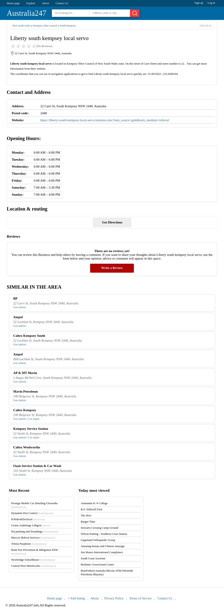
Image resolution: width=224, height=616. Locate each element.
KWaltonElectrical (28, 519)
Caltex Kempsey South (29, 335)
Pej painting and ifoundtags (34, 531)
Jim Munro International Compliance (102, 552)
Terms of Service (140, 598)
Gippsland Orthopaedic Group (98, 540)
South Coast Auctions (93, 558)
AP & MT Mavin (25, 373)
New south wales (21, 25)
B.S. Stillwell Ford (91, 509)
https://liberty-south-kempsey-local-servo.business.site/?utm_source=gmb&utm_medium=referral (104, 120)
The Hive (86, 515)
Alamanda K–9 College (94, 503)
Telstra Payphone (29, 543)
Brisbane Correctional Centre (97, 564)
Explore (30, 3)
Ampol (18, 317)
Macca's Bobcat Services (33, 537)
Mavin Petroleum (25, 391)
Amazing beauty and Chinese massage (102, 546)
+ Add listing (76, 598)
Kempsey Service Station (30, 428)
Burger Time (88, 521)
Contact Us (62, 3)
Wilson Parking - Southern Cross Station (104, 533)
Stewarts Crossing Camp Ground (99, 527)
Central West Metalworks (33, 565)
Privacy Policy (114, 598)
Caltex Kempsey (24, 410)
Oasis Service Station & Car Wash (37, 466)
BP (15, 298)
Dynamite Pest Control (32, 513)
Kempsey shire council (45, 25)
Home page (13, 3)
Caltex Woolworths (26, 447)
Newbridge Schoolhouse (33, 559)
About (45, 3)
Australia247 (26, 13)
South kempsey (68, 25)
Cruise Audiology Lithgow (31, 525)
